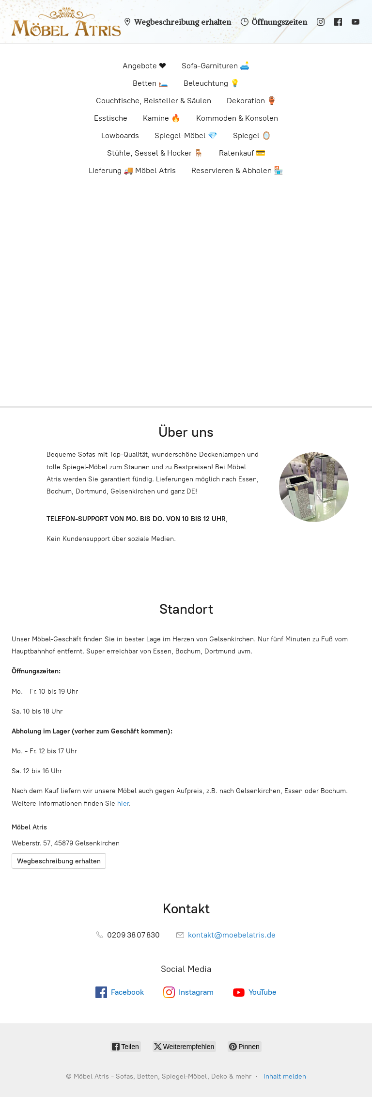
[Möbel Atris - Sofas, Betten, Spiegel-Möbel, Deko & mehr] (63, 21)
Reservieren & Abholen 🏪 (237, 170)
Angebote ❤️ (144, 65)
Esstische (110, 118)
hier (122, 803)
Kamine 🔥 (162, 118)
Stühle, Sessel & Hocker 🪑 (155, 153)
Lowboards (120, 135)
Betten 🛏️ (150, 83)
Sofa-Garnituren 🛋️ (215, 65)
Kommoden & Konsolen (237, 118)
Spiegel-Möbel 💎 (186, 135)
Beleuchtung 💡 (212, 83)
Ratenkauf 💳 (242, 153)
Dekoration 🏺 (252, 100)
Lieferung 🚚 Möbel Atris (132, 170)
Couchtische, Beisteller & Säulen (153, 100)
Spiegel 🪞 (252, 135)
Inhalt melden (285, 1076)
